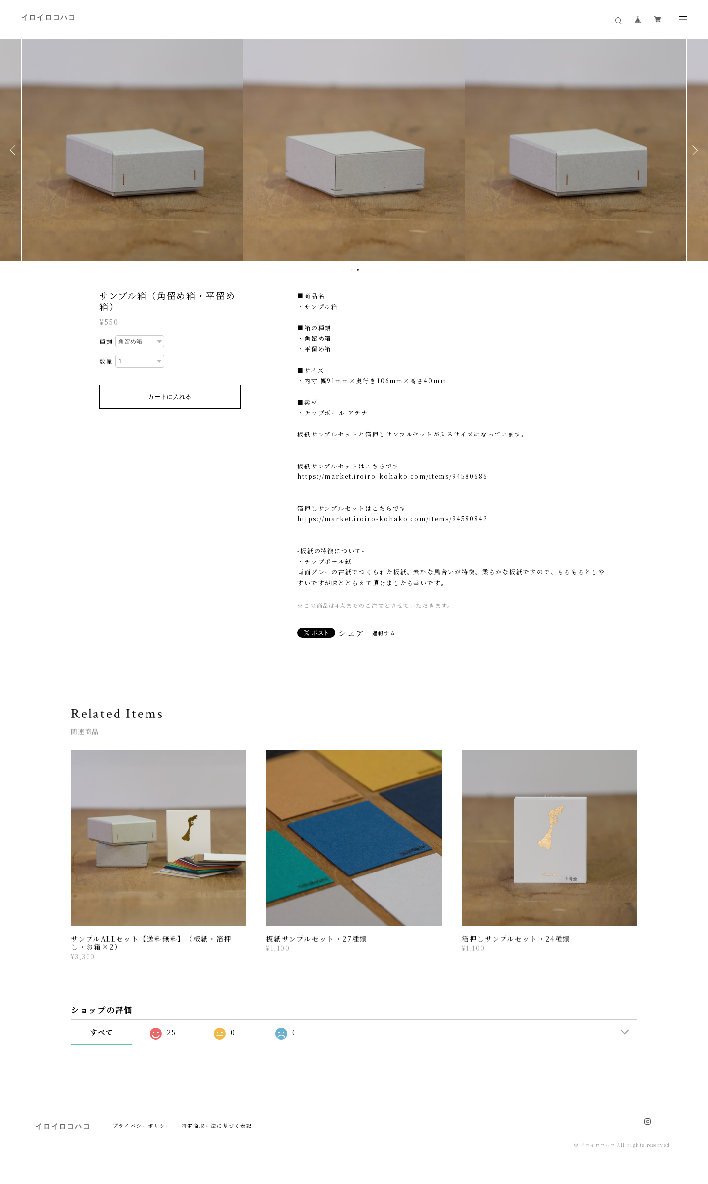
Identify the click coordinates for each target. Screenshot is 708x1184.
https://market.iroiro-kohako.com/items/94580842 (392, 518)
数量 (106, 361)
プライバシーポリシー (142, 1125)
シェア (351, 633)
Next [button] (693, 150)
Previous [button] (15, 150)
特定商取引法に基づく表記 (217, 1125)
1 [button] (352, 270)
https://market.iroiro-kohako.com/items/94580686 (392, 476)
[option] (132, 150)
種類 (106, 341)
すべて (102, 1032)
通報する (384, 633)
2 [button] (358, 270)
